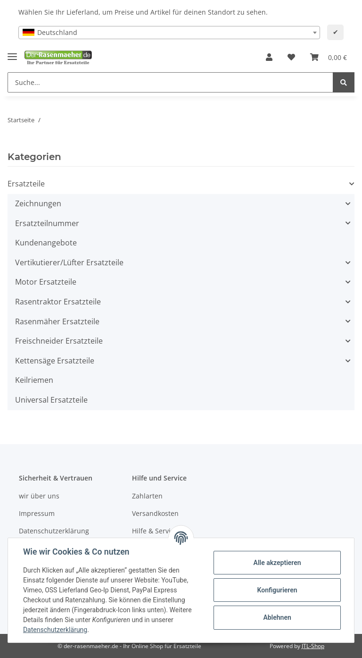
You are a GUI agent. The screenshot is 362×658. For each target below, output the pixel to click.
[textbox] (169, 32)
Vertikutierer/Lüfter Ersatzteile (69, 262)
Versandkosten (155, 513)
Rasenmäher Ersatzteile (57, 321)
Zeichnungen (38, 203)
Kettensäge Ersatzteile (54, 360)
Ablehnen (277, 617)
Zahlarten (147, 495)
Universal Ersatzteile (51, 400)
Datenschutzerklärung (54, 530)
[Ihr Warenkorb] (328, 57)
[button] (269, 57)
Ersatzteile (26, 183)
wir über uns (39, 495)
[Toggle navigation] (12, 53)
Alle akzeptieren (277, 562)
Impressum (37, 513)
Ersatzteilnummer (47, 223)
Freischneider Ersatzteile (59, 341)
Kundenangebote (46, 242)
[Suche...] (170, 82)
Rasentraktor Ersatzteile (58, 301)
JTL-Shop (313, 646)
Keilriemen (34, 380)
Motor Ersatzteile (45, 282)
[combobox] (169, 32)
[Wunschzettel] (291, 57)
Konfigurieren (277, 590)
